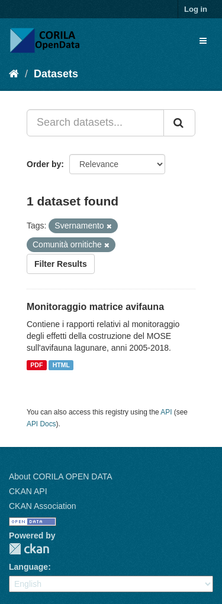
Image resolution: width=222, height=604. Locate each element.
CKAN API (28, 491)
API (166, 412)
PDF (36, 364)
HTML (61, 364)
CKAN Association (42, 506)
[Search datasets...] (95, 122)
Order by (44, 164)
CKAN (29, 549)
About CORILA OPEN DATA (60, 476)
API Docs (41, 424)
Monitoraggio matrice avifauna (95, 307)
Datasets (56, 74)
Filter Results (60, 264)
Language (28, 567)
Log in (195, 9)
